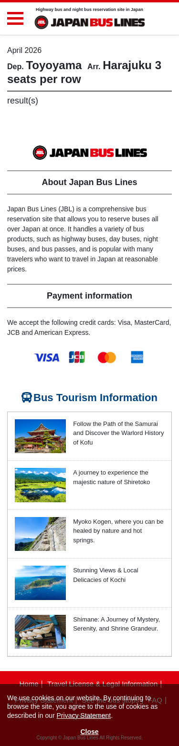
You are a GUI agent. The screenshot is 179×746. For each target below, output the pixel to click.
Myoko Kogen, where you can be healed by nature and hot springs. (118, 531)
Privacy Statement (84, 715)
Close (89, 732)
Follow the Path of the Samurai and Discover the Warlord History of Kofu (118, 433)
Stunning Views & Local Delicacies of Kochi (105, 575)
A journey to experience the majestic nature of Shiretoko (111, 477)
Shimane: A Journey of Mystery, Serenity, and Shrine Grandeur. (116, 624)
